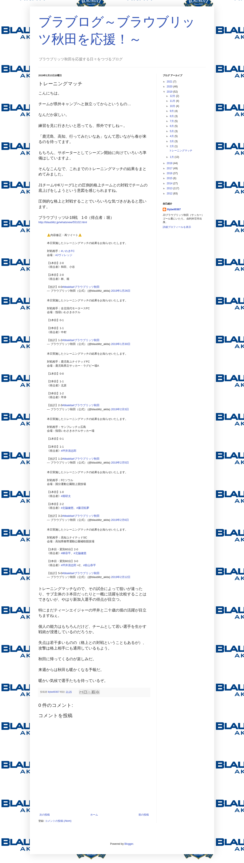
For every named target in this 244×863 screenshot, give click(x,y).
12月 (173, 96)
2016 (170, 173)
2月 (172, 146)
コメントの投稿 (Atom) (58, 820)
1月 (172, 157)
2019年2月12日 (120, 577)
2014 (170, 183)
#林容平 (66, 553)
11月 (173, 100)
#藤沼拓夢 (82, 507)
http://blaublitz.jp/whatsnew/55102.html (62, 222)
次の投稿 (44, 814)
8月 (172, 116)
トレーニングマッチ (180, 150)
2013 (170, 188)
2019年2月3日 (120, 409)
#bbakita (67, 286)
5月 (172, 131)
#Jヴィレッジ (63, 255)
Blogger (128, 843)
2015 (170, 178)
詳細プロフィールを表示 (177, 227)
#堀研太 (66, 496)
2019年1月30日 (120, 344)
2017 (170, 168)
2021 (170, 81)
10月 (173, 106)
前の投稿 (144, 814)
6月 (172, 126)
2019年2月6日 (120, 519)
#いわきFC (68, 251)
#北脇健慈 (67, 507)
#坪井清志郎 (68, 450)
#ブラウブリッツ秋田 (86, 286)
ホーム (94, 814)
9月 (172, 111)
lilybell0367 (174, 209)
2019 (170, 91)
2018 (170, 163)
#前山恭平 (89, 565)
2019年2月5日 (120, 462)
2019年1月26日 (120, 290)
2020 (170, 86)
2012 (170, 193)
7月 (172, 121)
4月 (172, 136)
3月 (172, 141)
